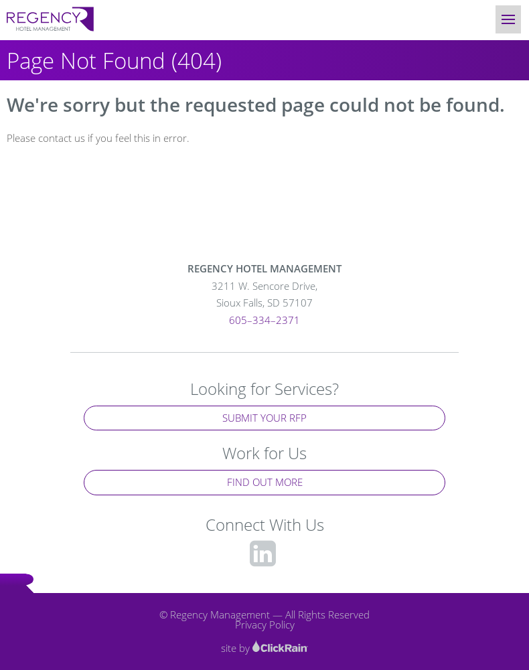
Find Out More (265, 482)
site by (264, 648)
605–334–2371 (264, 320)
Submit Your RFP (264, 417)
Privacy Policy (265, 624)
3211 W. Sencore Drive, (264, 295)
